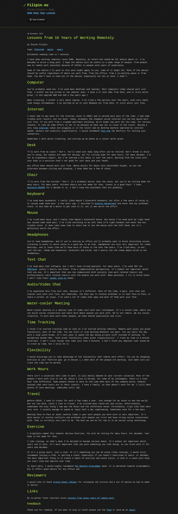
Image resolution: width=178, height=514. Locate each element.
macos (50, 49)
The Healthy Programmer (88, 466)
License (50, 13)
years (60, 49)
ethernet (44, 128)
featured (39, 49)
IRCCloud (32, 269)
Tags (42, 13)
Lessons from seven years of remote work (90, 498)
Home (29, 13)
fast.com (105, 131)
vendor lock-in (58, 278)
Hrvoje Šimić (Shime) (65, 482)
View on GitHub (37, 20)
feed (109, 510)
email (132, 510)
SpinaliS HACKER (36, 187)
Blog (36, 13)
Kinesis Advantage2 (105, 203)
